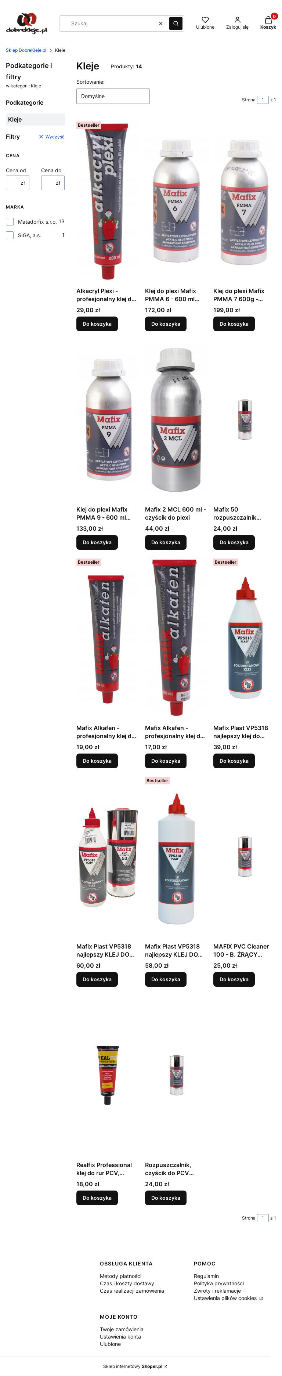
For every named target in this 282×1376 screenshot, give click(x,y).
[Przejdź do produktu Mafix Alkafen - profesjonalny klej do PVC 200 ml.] (107, 638)
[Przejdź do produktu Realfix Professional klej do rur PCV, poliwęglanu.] (107, 1075)
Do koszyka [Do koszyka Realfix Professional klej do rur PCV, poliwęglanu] (97, 1198)
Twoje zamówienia (122, 1329)
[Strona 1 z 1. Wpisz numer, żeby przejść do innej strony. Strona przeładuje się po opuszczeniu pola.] (263, 100)
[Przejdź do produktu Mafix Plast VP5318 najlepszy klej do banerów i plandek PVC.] (244, 638)
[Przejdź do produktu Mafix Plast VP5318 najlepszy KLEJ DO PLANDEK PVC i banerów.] (176, 856)
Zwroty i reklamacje (217, 1290)
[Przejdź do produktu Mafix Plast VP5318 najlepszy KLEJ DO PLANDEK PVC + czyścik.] (107, 856)
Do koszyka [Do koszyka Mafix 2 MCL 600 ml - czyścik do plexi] (165, 542)
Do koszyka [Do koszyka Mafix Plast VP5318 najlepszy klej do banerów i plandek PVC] (234, 761)
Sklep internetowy (132, 1366)
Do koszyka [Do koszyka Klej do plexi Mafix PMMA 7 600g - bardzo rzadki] (234, 324)
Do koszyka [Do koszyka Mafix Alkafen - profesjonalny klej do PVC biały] (165, 761)
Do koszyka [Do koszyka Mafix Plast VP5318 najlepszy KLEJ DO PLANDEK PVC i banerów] (165, 979)
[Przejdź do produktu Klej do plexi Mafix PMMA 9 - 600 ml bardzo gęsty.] (107, 419)
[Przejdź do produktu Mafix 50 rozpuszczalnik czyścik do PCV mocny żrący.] (244, 419)
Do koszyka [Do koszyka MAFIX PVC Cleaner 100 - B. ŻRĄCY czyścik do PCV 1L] (234, 979)
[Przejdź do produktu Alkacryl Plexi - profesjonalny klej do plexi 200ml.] (107, 201)
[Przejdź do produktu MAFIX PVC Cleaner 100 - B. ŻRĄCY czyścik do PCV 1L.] (244, 856)
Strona (249, 99)
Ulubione (110, 1344)
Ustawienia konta (120, 1336)
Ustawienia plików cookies (226, 1298)
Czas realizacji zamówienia (132, 1290)
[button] (175, 23)
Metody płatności (120, 1276)
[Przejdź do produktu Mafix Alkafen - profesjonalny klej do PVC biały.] (176, 638)
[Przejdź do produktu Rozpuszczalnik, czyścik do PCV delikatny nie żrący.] (176, 1075)
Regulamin (206, 1276)
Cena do (51, 170)
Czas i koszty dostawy (127, 1283)
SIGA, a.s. (29, 235)
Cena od (16, 170)
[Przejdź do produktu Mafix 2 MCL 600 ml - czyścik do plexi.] (176, 419)
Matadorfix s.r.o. (37, 222)
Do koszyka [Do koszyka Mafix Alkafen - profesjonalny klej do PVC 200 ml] (97, 761)
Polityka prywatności (219, 1283)
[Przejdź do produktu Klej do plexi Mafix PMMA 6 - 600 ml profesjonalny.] (176, 201)
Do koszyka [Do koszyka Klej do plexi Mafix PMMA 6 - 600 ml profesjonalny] (165, 324)
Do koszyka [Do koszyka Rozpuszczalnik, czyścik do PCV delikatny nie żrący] (165, 1198)
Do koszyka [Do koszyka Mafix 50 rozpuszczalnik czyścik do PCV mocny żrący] (234, 542)
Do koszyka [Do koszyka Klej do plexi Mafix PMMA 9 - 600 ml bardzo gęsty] (97, 542)
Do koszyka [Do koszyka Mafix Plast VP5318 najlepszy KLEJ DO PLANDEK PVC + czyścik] (97, 979)
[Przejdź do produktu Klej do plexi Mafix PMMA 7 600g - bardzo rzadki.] (244, 201)
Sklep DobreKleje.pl (26, 50)
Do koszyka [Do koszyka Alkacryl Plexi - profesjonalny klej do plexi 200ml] (97, 324)
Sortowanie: (90, 82)
